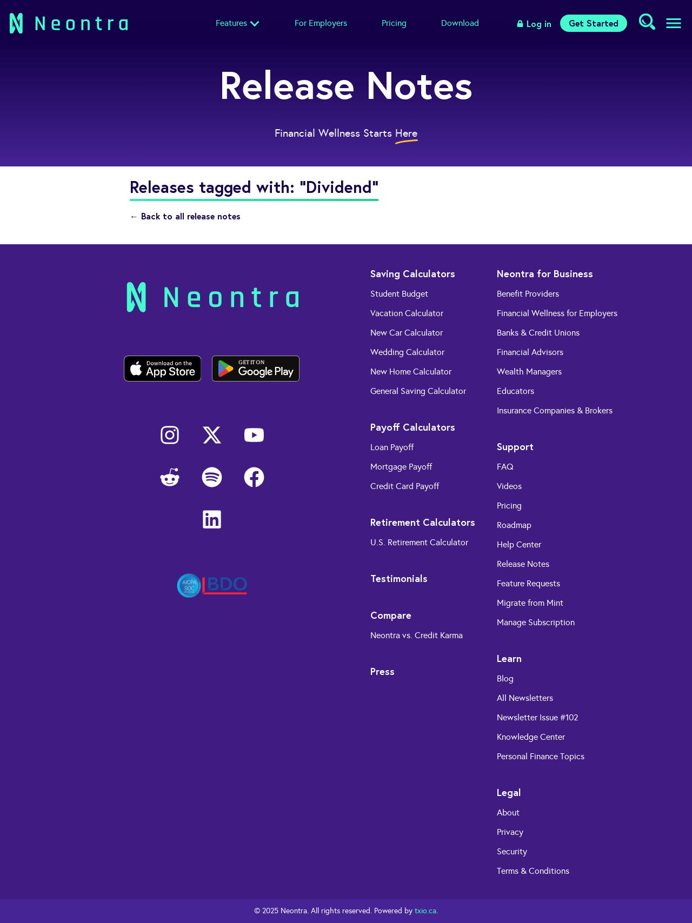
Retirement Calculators (422, 522)
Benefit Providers (528, 294)
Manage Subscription (536, 622)
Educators (515, 391)
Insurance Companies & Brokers (555, 410)
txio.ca (425, 910)
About (508, 812)
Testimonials (399, 578)
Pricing (394, 23)
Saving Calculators (412, 273)
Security (512, 851)
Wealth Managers (529, 371)
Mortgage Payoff (401, 467)
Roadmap (514, 525)
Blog (505, 678)
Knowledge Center (531, 737)
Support (515, 446)
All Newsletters (525, 698)
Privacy (510, 832)
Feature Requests (528, 583)
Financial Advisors (530, 352)
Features (231, 23)
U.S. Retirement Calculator (419, 542)
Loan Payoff (392, 447)
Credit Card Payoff (404, 486)
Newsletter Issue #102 (537, 717)
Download (460, 23)
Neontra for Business (545, 273)
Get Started (593, 23)
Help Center (519, 544)
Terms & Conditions (533, 871)
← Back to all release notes (185, 216)
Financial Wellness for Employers (557, 313)
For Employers (321, 23)
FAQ (505, 467)
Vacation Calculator (406, 313)
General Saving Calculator (418, 391)
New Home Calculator (410, 371)
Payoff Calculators (412, 426)
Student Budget (399, 294)
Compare (390, 614)
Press (382, 671)
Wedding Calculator (407, 352)
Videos (509, 486)
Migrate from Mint (530, 603)
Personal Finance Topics (540, 756)
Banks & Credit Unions (538, 332)
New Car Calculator (406, 332)
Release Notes (523, 564)
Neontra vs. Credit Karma (416, 635)
